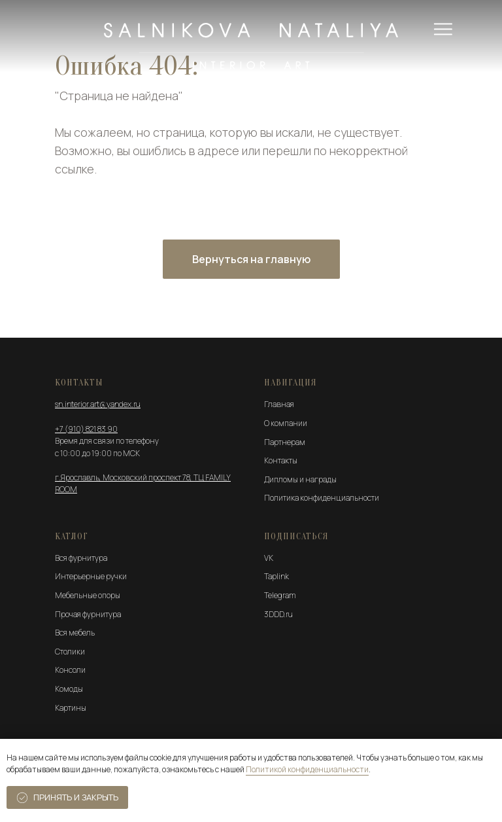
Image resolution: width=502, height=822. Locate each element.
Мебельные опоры (87, 595)
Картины (70, 707)
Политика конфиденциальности (321, 497)
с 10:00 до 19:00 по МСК (97, 453)
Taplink (276, 576)
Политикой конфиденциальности (307, 769)
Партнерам (284, 442)
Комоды (69, 688)
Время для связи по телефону (107, 440)
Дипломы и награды (300, 479)
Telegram (280, 595)
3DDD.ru (278, 614)
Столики (70, 651)
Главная (279, 404)
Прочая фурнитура (88, 614)
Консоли (70, 669)
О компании (285, 423)
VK (268, 557)
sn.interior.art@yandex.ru (98, 404)
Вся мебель (75, 632)
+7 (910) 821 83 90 (86, 429)
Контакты (280, 460)
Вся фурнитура (81, 557)
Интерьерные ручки (91, 576)
